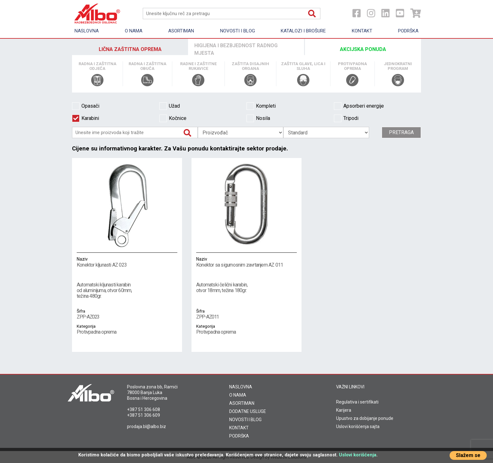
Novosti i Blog (237, 31)
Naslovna (87, 31)
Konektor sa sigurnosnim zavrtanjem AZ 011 (246, 262)
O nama (133, 31)
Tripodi (346, 118)
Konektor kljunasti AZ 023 (127, 262)
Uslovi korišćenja (357, 455)
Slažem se (468, 455)
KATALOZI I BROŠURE (303, 31)
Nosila (258, 118)
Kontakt (362, 31)
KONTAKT (239, 427)
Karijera (343, 410)
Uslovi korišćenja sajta (357, 426)
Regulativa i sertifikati (357, 401)
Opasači (85, 106)
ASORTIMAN (241, 403)
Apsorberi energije (359, 106)
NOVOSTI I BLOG (245, 419)
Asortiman (181, 31)
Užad (169, 106)
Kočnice (172, 118)
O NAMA (237, 395)
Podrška (408, 31)
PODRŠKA (239, 435)
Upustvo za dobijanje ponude (364, 418)
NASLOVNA (240, 386)
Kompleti (261, 106)
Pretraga (401, 132)
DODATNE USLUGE (247, 411)
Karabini (85, 118)
